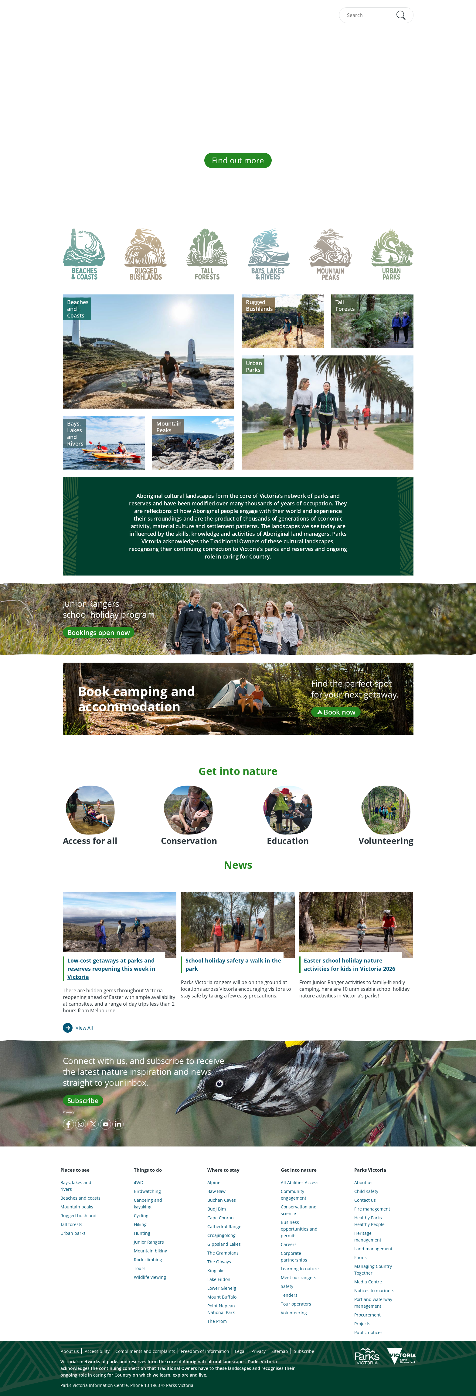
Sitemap (279, 1351)
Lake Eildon (218, 1279)
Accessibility (97, 1351)
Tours (139, 1268)
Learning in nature (300, 1269)
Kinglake (216, 1270)
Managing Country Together (373, 1269)
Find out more (238, 160)
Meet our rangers (298, 1277)
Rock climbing (148, 1259)
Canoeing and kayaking (148, 1203)
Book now (335, 711)
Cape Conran (220, 1218)
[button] (401, 15)
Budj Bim (216, 1209)
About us (363, 1182)
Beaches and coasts (80, 1198)
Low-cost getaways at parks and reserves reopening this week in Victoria (111, 968)
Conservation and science (299, 1210)
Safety (287, 1286)
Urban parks (73, 1233)
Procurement (367, 1315)
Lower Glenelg (221, 1288)
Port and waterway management (373, 1302)
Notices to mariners (374, 1290)
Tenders (289, 1295)
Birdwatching (147, 1191)
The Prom (217, 1321)
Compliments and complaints (145, 1351)
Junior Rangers (149, 1242)
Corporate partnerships (294, 1256)
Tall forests (71, 1224)
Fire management (372, 1209)
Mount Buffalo (221, 1297)
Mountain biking (150, 1251)
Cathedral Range (224, 1226)
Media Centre (368, 1282)
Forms (360, 1257)
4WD (138, 1182)
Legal (240, 1351)
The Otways (219, 1262)
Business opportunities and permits (299, 1228)
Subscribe (83, 1100)
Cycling (141, 1215)
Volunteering (294, 1313)
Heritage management (367, 1236)
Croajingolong (221, 1235)
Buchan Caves (221, 1200)
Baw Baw (216, 1191)
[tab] (84, 259)
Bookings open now (98, 632)
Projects (362, 1323)
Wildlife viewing (150, 1277)
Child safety (366, 1191)
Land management (373, 1249)
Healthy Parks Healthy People (369, 1221)
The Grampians (223, 1253)
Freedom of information (205, 1351)
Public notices (368, 1332)
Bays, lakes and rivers (75, 1186)
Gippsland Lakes (224, 1244)
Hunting (142, 1233)
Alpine (213, 1182)
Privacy (69, 1112)
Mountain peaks (76, 1207)
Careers (289, 1244)
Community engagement (293, 1194)
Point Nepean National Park (221, 1309)
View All (84, 1027)
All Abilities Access (299, 1182)
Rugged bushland (78, 1215)
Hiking (140, 1224)
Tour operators (296, 1304)
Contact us (365, 1200)
